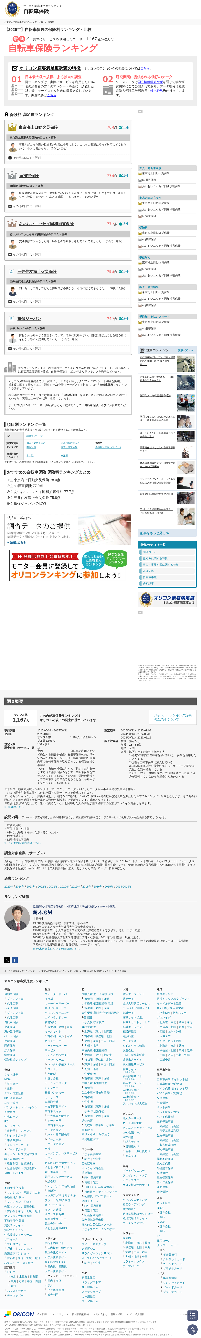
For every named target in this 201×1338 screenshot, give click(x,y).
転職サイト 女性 (133, 1017)
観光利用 (53, 1294)
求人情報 (139, 1314)
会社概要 (42, 1314)
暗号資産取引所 (14, 1158)
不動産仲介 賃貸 (14, 1220)
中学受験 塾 (89, 1073)
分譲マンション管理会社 (19, 1206)
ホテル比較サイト (56, 1257)
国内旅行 (53, 1247)
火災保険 (9, 1027)
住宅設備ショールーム (18, 1234)
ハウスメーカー (16, 1290)
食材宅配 (50, 1022)
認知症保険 (164, 1163)
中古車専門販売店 (58, 1115)
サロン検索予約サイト (136, 1184)
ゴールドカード (16, 1149)
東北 (13, 1276)
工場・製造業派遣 (134, 1054)
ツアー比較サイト (56, 1271)
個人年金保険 (165, 1182)
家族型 (64, 455)
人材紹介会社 (131, 1091)
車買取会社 (51, 1101)
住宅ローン (11, 1116)
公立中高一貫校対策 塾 (96, 1092)
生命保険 (9, 1040)
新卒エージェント (134, 1084)
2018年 (86, 886)
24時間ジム (89, 1248)
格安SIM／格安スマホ (170, 1008)
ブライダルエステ (134, 1170)
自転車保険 (11, 1022)
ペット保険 (11, 1036)
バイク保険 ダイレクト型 (172, 1088)
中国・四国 (34, 1281)
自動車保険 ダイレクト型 (172, 1079)
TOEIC (88, 1187)
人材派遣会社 (131, 1098)
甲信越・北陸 (103, 1036)
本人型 (30, 455)
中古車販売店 (53, 1111)
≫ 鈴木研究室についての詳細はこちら (56, 948)
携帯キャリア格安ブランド (173, 998)
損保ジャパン (29, 318)
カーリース (51, 1097)
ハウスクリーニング (57, 1012)
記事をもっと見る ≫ (154, 533)
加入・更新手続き (35, 442)
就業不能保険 (165, 1158)
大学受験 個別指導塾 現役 (97, 1003)
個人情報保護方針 (81, 1314)
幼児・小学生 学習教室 (96, 1134)
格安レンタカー (54, 1092)
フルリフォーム (16, 1244)
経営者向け (132, 1141)
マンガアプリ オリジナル (60, 1195)
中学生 (99, 1125)
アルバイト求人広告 (135, 1103)
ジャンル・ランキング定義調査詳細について (173, 717)
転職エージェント (134, 1027)
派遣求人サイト (132, 1059)
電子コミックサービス (58, 1176)
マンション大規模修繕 (18, 1216)
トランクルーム (54, 1059)
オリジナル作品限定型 (61, 1186)
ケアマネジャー (107, 1191)
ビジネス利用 (56, 1290)
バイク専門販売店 (58, 1134)
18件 (124, 127)
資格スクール (90, 1201)
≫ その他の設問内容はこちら (22, 842)
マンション (14, 1192)
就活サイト (129, 998)
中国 (190, 1027)
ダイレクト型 (15, 998)
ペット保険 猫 (165, 1116)
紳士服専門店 (90, 1287)
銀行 (10, 1088)
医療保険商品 (165, 1121)
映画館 (127, 1238)
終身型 (164, 1126)
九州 (37, 1211)
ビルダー (12, 1272)
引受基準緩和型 (169, 1130)
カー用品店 (88, 1296)
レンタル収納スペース (61, 1064)
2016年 (98, 886)
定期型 (175, 1126)
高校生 (88, 1125)
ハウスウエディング (135, 1199)
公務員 (88, 1196)
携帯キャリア (165, 994)
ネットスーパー (54, 1040)
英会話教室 (88, 1163)
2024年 (20, 886)
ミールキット (53, 1031)
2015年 (109, 886)
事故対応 (31, 447)
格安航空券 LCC (55, 1262)
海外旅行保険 (12, 1031)
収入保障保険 (168, 1144)
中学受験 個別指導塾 (94, 1083)
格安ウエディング (134, 1204)
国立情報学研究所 (150, 82)
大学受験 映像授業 (93, 1022)
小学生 (110, 1125)
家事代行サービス (56, 1008)
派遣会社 (128, 1050)
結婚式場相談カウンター (138, 1213)
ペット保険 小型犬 (168, 1112)
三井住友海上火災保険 (37, 271)
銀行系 (11, 1130)
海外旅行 (66, 1247)
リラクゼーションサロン (97, 1253)
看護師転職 (129, 1031)
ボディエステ (131, 1180)
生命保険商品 (165, 1135)
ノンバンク (25, 1130)
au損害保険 (29, 175)
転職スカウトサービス (136, 1022)
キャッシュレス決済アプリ (20, 1154)
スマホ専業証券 (14, 1093)
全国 (144, 1256)
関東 (147, 1242)
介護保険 (162, 1172)
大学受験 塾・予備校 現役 (97, 994)
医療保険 (9, 1045)
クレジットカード (15, 1135)
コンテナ (53, 1069)
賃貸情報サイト (14, 1225)
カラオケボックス (134, 1261)
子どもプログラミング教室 (98, 1229)
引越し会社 (51, 1078)
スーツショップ (91, 1291)
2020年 (64, 886)
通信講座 (87, 1172)
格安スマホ (179, 1012)
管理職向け (132, 1146)
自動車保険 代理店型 (169, 1083)
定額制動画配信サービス (60, 1162)
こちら (145, 68)
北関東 (23, 1276)
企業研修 (128, 1137)
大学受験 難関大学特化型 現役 (100, 1012)
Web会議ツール (132, 1132)
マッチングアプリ (134, 1223)
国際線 (62, 1266)
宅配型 (52, 1073)
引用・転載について (121, 1314)
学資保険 (9, 1054)
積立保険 (162, 1191)
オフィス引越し (54, 1204)
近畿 (29, 1211)
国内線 (52, 1266)
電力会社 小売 (53, 1223)
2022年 (42, 886)
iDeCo (160, 1221)
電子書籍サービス (56, 1172)
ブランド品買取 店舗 (57, 1200)
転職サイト (129, 1012)
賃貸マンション (14, 1229)
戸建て (28, 1192)
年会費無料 (14, 1140)
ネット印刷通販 (132, 1123)
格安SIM (165, 1012)
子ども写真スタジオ (57, 1167)
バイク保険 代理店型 (169, 1093)
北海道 (88, 1031)
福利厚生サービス (56, 1218)
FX (6, 1121)
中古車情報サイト (56, 1106)
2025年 (8, 886)
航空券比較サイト (56, 1252)
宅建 (87, 1182)
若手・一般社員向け (137, 1151)
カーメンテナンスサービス (61, 1153)
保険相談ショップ (15, 1059)
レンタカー (51, 1087)
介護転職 (128, 1036)
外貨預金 (9, 1112)
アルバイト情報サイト (136, 1008)
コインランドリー (56, 1017)
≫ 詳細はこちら (14, 806)
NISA (7, 1079)
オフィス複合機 (54, 1214)
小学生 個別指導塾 (93, 1111)
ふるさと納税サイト (57, 1054)
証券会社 (12, 1083)
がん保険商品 (165, 1149)
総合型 (52, 1181)
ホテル (49, 1285)
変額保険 (162, 1187)
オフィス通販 (53, 1209)
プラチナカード (172, 1268)
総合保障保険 (165, 1177)
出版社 (52, 1190)
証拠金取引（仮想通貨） (22, 1168)
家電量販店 (88, 1277)
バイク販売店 (53, 1129)
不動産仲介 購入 (14, 1197)
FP (86, 1177)
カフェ (49, 1158)
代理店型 (12, 1003)
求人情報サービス (134, 1064)
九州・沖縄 (91, 1045)
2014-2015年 (124, 886)
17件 (124, 318)
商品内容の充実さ (70, 442)
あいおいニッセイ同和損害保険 (46, 224)
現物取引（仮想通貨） (21, 1163)
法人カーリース (132, 1118)
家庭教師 (87, 1129)
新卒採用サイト (132, 1077)
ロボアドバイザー (15, 1172)
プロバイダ (164, 1017)
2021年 (53, 886)
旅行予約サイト (54, 1243)
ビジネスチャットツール (138, 1127)
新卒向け (130, 1155)
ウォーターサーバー (57, 994)
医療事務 (95, 1177)
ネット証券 (11, 1074)
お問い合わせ (100, 1314)
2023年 (31, 886)
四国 (162, 1031)
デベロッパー (15, 1295)
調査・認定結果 (69, 447)
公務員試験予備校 (93, 1219)
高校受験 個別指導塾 (94, 1050)
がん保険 (9, 1050)
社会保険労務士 (105, 1187)
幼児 (87, 1158)
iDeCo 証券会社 (14, 1098)
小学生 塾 (87, 1101)
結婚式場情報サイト (135, 1218)
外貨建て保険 (165, 1168)
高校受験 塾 (89, 1027)
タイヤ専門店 (90, 1301)
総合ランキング (34, 435)
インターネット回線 (169, 1040)
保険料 (143, 227)
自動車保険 (11, 994)
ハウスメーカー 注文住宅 (18, 1262)
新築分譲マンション (16, 1253)
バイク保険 (11, 1008)
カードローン (12, 1126)
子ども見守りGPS (56, 1228)
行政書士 (89, 1191)
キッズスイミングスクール (97, 1258)
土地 (37, 1192)
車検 (47, 1148)
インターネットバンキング (20, 1107)
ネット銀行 (11, 1102)
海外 (58, 1280)
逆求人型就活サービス (136, 1003)
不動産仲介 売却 (14, 1187)
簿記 (95, 1182)
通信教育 (87, 1120)
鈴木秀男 (156, 90)
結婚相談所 (129, 1209)
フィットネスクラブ (94, 1244)
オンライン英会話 (93, 1168)
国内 (50, 1280)
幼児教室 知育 (90, 1139)
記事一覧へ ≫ (185, 350)
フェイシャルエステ (135, 1175)
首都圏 (11, 1211)
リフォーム (11, 1239)
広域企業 (165, 1036)
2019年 (75, 886)
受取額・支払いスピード (108, 447)
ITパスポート (103, 1196)
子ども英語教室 (91, 1154)
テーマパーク (131, 1266)
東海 (21, 1211)
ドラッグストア (91, 1282)
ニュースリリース (59, 1314)
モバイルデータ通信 (169, 1003)
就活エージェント (134, 994)
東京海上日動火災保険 (38, 127)
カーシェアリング (56, 1083)
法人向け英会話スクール (97, 1224)
